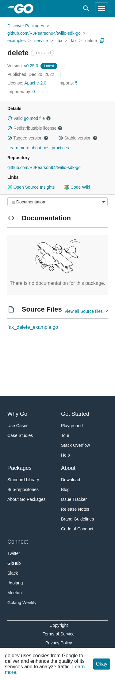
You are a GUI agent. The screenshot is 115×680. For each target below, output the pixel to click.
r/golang (15, 582)
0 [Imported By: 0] (21, 91)
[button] (9, 118)
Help (65, 455)
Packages (19, 468)
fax (59, 40)
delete (91, 40)
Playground (72, 425)
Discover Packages (25, 25)
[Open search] (86, 8)
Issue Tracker (74, 499)
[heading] (25, 9)
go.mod (31, 118)
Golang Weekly (21, 602)
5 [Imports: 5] (68, 83)
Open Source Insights (31, 187)
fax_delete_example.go (32, 327)
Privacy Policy (58, 642)
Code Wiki (77, 187)
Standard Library (23, 479)
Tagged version (27, 138)
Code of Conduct (77, 528)
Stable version (78, 138)
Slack (12, 573)
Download (70, 479)
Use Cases (17, 425)
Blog (65, 489)
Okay (101, 663)
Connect (17, 542)
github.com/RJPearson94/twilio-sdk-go (44, 33)
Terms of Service (59, 633)
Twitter (13, 553)
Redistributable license (35, 128)
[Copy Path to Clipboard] (102, 40)
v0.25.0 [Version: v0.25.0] (23, 65)
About (68, 468)
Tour (65, 435)
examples (16, 40)
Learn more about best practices (38, 147)
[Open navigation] (101, 8)
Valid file (29, 118)
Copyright (58, 625)
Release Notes (75, 509)
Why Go (17, 414)
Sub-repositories (23, 489)
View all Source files (83, 311)
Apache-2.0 (35, 83)
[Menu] (57, 201)
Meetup (14, 592)
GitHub (14, 563)
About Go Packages (26, 499)
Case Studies (20, 435)
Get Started (75, 414)
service (41, 40)
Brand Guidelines (77, 519)
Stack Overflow (75, 445)
